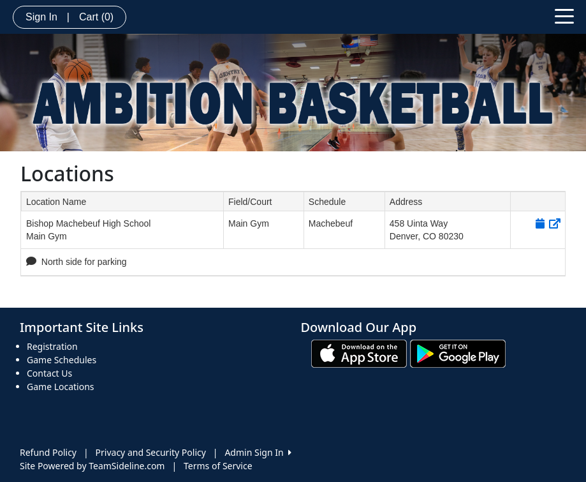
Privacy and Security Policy (151, 452)
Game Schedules (61, 360)
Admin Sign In (257, 452)
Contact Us (49, 373)
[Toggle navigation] (564, 15)
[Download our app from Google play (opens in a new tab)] (458, 353)
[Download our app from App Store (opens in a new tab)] (359, 353)
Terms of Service (218, 466)
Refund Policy (48, 452)
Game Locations (60, 386)
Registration (52, 346)
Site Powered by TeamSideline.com (92, 466)
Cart (96, 16)
